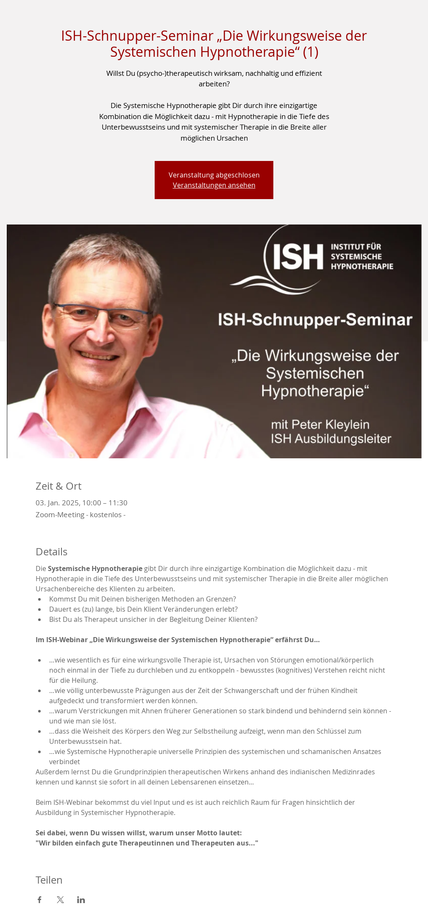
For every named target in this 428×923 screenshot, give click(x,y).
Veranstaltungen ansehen (214, 185)
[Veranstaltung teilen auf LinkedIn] (81, 899)
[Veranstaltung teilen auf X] (60, 899)
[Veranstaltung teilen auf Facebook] (40, 899)
